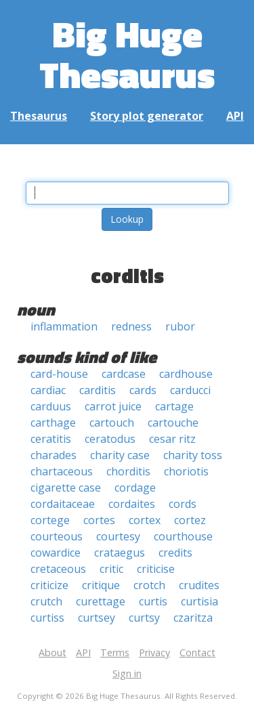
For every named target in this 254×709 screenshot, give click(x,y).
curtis (153, 601)
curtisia (199, 601)
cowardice (55, 552)
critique (101, 585)
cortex (145, 520)
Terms (114, 652)
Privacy (154, 652)
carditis (97, 390)
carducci (190, 390)
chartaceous (61, 471)
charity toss (192, 455)
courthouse (183, 536)
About (52, 652)
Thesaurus (38, 115)
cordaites (131, 503)
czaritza (193, 617)
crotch (149, 585)
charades (53, 455)
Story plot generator (146, 115)
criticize (49, 585)
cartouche (173, 422)
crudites (199, 585)
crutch (46, 601)
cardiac (48, 390)
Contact (197, 652)
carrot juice (113, 406)
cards (142, 390)
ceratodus (110, 438)
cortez (190, 520)
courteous (56, 536)
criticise (156, 568)
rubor (180, 326)
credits (175, 552)
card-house (59, 373)
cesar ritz (172, 438)
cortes (99, 520)
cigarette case (65, 487)
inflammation (64, 326)
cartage (174, 406)
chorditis (128, 471)
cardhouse (186, 373)
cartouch (111, 422)
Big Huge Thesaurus (127, 53)
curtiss (47, 617)
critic (111, 568)
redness (131, 326)
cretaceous (58, 568)
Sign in (127, 673)
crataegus (119, 552)
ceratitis (50, 438)
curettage (100, 601)
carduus (50, 406)
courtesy (118, 536)
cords (182, 503)
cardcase (124, 373)
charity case (120, 455)
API (235, 115)
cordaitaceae (62, 503)
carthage (53, 422)
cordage (135, 487)
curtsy (144, 617)
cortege (50, 520)
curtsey (96, 617)
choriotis (186, 471)
